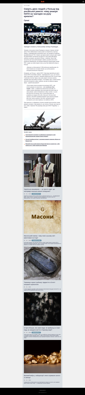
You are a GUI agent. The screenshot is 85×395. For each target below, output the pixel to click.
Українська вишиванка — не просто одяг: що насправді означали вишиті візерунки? (39, 190)
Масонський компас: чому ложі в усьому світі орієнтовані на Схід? (39, 237)
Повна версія (43, 390)
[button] (83, 1)
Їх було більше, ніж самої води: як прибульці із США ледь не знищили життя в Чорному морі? (42, 329)
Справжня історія (36, 240)
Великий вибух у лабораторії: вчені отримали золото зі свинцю (42, 376)
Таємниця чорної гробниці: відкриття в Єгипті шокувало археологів (39, 283)
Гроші (26, 20)
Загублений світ (36, 193)
